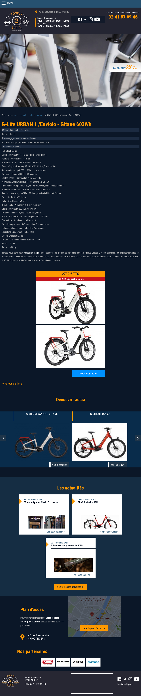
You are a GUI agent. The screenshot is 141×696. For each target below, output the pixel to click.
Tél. (35, 683)
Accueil (17, 115)
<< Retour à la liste (12, 383)
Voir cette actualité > (56, 532)
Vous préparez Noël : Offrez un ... (42, 502)
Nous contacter (88, 373)
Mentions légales (125, 684)
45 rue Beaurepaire (54, 12)
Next (138, 438)
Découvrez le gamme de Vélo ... (68, 545)
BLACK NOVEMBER (88, 502)
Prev (3, 438)
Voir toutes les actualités (69, 586)
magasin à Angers (32, 253)
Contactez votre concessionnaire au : (123, 15)
